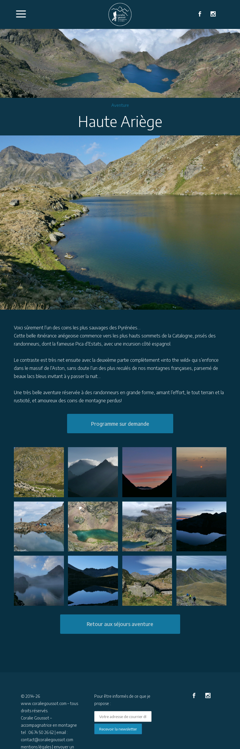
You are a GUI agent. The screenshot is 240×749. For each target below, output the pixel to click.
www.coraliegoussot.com (44, 703)
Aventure (120, 105)
